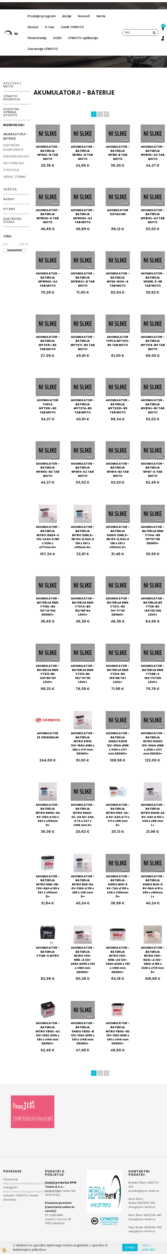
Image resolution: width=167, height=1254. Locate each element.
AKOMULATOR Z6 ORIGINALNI (47, 735)
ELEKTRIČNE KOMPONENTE (13, 147)
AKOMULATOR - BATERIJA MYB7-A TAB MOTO (153, 470)
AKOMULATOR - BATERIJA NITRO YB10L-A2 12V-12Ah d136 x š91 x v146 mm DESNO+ (48, 1033)
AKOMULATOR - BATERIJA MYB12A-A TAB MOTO (48, 216)
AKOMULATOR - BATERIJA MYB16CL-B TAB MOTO (83, 279)
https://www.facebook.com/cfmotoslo (30, 1183)
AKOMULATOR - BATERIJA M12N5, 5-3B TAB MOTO (153, 279)
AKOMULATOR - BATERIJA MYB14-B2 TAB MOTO (118, 470)
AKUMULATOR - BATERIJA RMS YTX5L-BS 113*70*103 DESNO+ (47, 606)
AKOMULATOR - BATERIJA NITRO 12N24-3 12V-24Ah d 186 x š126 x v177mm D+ (48, 537)
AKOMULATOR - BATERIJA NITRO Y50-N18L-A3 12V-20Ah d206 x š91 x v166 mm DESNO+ (118, 960)
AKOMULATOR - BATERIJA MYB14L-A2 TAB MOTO (153, 216)
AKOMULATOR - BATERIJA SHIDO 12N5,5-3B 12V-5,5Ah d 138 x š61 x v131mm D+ (118, 537)
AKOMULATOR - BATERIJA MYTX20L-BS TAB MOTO (118, 406)
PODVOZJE (11, 170)
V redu (130, 1247)
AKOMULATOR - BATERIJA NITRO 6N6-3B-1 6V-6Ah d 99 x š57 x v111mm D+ (48, 886)
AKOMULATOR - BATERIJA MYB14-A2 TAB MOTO (83, 470)
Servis (100, 16)
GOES (57, 38)
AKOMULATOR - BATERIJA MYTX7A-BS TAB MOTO (83, 406)
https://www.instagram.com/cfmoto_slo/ (32, 1191)
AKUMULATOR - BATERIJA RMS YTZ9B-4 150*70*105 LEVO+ (152, 674)
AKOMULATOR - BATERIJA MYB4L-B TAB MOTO (48, 153)
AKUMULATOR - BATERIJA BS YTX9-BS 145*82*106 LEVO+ (152, 606)
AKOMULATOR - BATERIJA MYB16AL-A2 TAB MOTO (48, 279)
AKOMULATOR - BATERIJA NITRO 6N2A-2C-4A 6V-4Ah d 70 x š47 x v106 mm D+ (83, 815)
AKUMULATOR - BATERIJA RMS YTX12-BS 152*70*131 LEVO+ (82, 674)
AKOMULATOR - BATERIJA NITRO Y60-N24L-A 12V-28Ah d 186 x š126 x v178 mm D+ (153, 960)
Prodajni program (42, 16)
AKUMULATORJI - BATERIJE (15, 136)
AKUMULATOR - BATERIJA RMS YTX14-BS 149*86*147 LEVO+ (117, 674)
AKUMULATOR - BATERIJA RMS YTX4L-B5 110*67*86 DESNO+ (152, 535)
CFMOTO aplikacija (83, 38)
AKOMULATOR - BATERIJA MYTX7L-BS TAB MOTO (83, 343)
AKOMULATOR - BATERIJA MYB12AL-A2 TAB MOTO (83, 216)
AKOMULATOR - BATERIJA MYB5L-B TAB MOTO (83, 153)
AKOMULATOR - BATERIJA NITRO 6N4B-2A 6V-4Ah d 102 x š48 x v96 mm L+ (153, 815)
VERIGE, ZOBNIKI (14, 176)
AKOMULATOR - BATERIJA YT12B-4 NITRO (48, 952)
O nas (49, 27)
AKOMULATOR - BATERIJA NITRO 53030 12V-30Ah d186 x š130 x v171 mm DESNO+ (153, 743)
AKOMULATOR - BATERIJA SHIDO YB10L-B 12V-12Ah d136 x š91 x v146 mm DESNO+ (83, 1033)
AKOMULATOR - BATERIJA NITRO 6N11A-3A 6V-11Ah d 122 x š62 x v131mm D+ (48, 815)
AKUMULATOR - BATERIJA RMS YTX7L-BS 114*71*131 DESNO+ (117, 606)
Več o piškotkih (148, 1247)
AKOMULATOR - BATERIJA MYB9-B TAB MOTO (118, 153)
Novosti (84, 16)
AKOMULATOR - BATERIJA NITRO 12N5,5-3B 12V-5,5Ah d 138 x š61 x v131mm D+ (83, 537)
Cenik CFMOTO (72, 27)
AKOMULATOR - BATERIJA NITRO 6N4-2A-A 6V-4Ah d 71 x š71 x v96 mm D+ (118, 815)
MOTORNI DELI (13, 163)
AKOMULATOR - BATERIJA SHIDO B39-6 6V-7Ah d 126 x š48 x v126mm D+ (118, 886)
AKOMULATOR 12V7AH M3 (117, 212)
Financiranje (37, 38)
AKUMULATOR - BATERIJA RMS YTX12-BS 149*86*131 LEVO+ (47, 674)
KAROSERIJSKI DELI (16, 156)
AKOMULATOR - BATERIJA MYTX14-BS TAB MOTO (153, 343)
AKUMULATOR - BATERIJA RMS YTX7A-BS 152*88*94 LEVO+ (82, 606)
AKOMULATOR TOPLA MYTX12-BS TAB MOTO (118, 341)
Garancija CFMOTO (43, 49)
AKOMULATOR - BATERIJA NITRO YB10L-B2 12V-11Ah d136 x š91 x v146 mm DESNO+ (118, 1033)
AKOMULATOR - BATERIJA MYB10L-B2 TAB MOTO (48, 470)
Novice (33, 27)
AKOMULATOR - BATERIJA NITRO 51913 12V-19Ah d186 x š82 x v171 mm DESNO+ (83, 743)
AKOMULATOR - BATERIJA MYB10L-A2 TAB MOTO (153, 153)
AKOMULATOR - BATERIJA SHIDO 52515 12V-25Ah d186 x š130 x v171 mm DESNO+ (118, 743)
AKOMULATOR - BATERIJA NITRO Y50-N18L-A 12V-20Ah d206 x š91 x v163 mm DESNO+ (83, 960)
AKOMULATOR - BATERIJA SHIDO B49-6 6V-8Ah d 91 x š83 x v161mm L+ (153, 886)
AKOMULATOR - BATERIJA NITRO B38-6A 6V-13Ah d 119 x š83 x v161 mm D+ (83, 886)
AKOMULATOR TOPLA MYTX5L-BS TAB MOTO (47, 406)
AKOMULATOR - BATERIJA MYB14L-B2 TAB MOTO (153, 406)
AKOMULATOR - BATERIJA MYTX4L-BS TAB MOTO (48, 343)
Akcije (66, 16)
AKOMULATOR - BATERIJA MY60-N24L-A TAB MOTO (118, 279)
